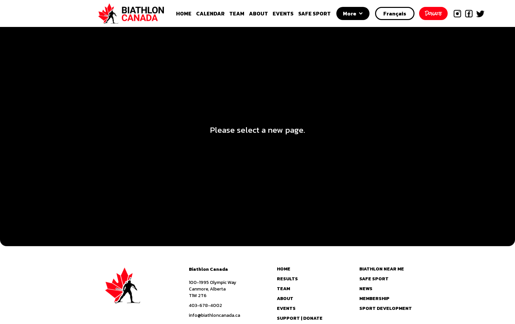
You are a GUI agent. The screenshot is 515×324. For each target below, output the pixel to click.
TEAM (236, 13)
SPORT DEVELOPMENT (385, 308)
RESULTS (287, 279)
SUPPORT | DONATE (300, 318)
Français (394, 13)
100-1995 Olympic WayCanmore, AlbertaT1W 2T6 (212, 289)
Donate (433, 13)
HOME (183, 13)
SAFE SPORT (314, 13)
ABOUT (258, 13)
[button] (352, 13)
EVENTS (283, 13)
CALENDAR (210, 13)
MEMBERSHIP (374, 298)
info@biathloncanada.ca (214, 315)
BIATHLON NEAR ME (381, 269)
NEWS (365, 289)
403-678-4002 (205, 305)
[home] (138, 13)
